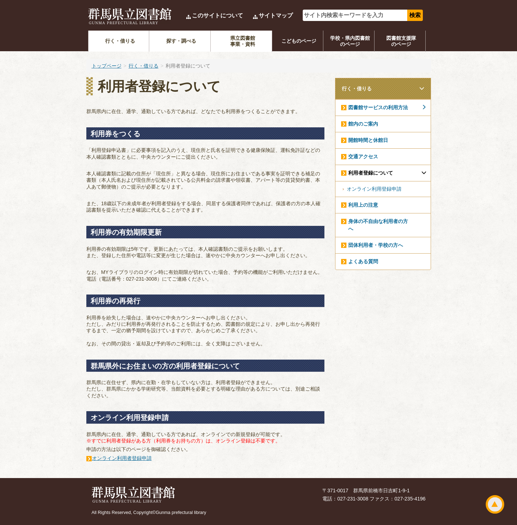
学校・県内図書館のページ (350, 41)
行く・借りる (120, 41)
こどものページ (298, 41)
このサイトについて (217, 15)
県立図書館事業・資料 (242, 41)
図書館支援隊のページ (401, 41)
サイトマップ (276, 15)
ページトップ (495, 504)
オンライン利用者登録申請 (122, 458)
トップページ (107, 66)
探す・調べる (181, 41)
